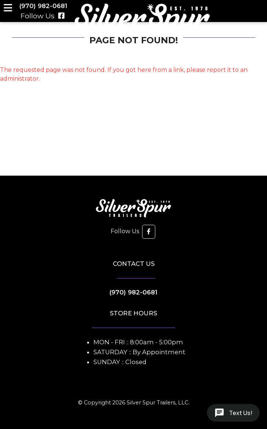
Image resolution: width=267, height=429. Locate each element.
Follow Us (43, 15)
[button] (148, 232)
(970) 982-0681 (133, 292)
